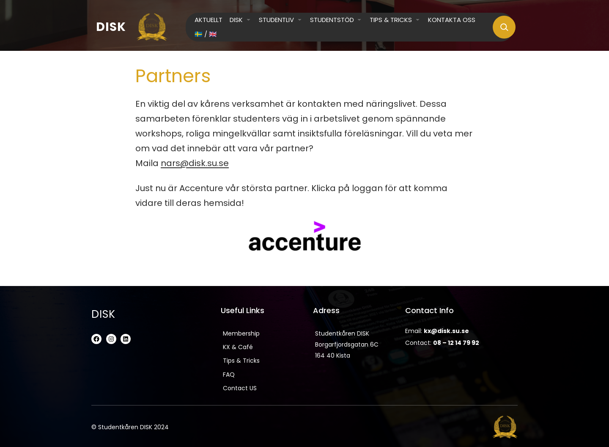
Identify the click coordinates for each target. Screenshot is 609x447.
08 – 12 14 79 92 (456, 343)
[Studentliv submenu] (300, 19)
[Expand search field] (504, 27)
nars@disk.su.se (195, 163)
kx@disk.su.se (446, 331)
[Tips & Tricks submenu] (418, 19)
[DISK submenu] (248, 19)
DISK (111, 27)
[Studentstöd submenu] (359, 19)
